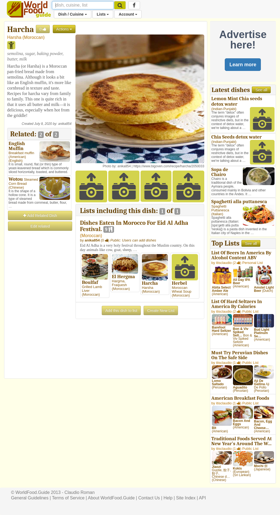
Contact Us (149, 498)
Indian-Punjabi (223, 109)
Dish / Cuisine (72, 14)
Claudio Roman (80, 492)
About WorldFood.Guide (111, 498)
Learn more (242, 64)
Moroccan (33, 37)
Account (128, 14)
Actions (64, 29)
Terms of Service (68, 498)
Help (168, 498)
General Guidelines (29, 498)
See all (261, 90)
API (202, 498)
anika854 (65, 124)
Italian (217, 214)
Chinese (16, 187)
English (16, 161)
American (17, 157)
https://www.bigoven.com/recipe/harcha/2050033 (168, 166)
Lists (103, 14)
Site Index (186, 498)
